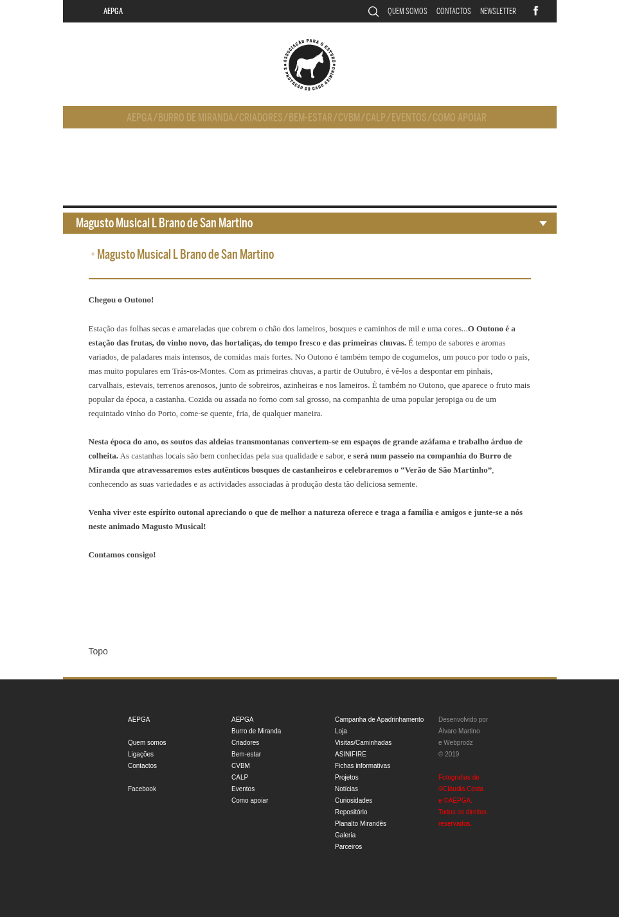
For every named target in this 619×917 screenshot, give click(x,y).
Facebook (142, 788)
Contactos (453, 11)
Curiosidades (353, 800)
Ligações (141, 754)
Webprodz (458, 742)
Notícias (346, 788)
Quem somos (407, 11)
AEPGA (113, 11)
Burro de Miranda (195, 118)
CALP (376, 118)
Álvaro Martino (459, 731)
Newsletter (498, 11)
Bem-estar (310, 118)
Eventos (409, 118)
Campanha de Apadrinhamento (379, 719)
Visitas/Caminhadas (363, 742)
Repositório (351, 812)
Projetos (347, 777)
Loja (341, 731)
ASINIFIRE (350, 754)
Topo (98, 651)
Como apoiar (460, 118)
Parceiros (348, 846)
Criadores (261, 118)
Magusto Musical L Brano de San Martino (164, 223)
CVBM (349, 118)
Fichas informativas (362, 765)
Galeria (345, 835)
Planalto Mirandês (360, 823)
